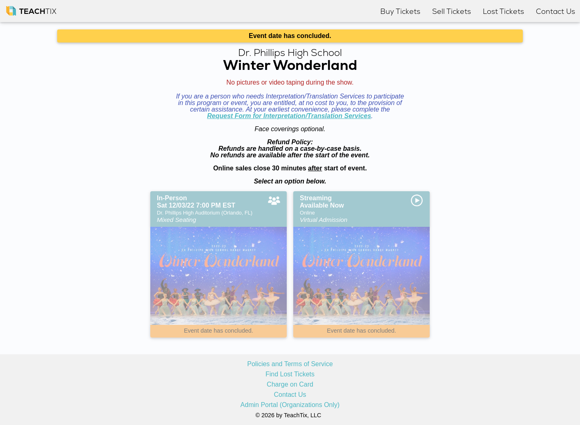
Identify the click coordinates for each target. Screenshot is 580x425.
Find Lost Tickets (290, 374)
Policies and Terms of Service (290, 364)
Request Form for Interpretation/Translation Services (289, 115)
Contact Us (290, 394)
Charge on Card (290, 384)
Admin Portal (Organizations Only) (290, 405)
